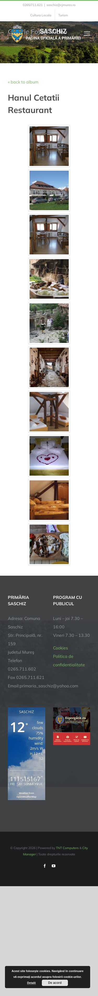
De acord (54, 983)
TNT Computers (67, 848)
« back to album (23, 82)
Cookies (60, 647)
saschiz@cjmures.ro (61, 5)
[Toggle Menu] (87, 33)
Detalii (31, 982)
